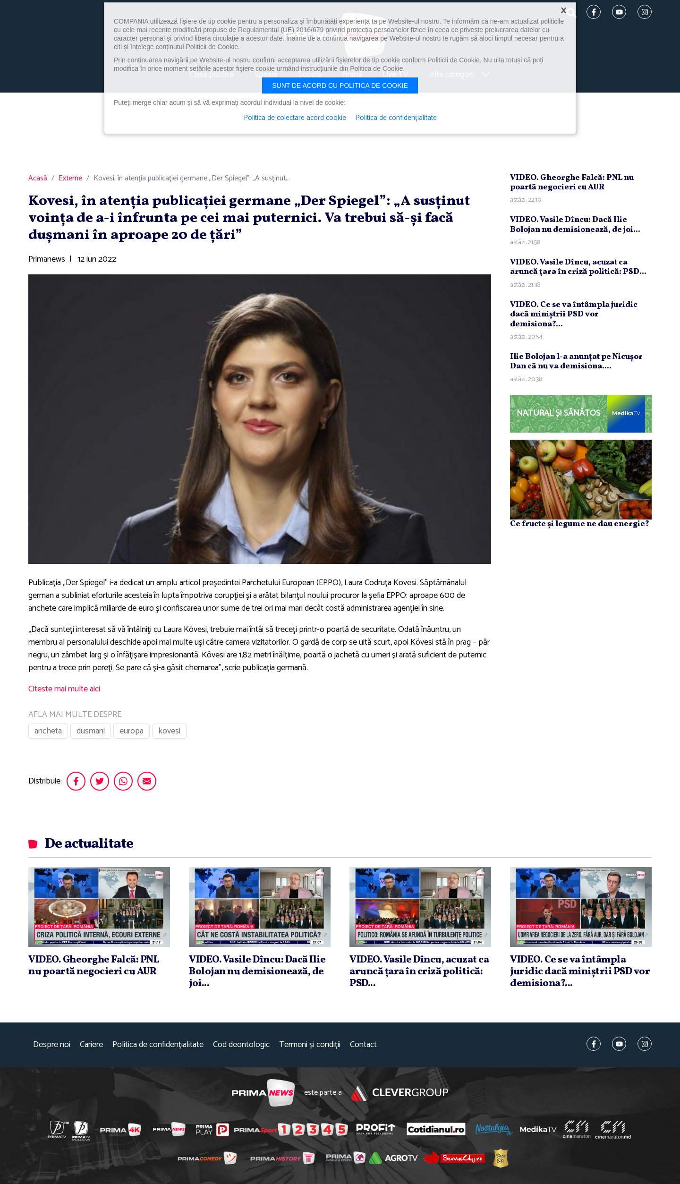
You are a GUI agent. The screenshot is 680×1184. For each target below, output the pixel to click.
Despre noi (51, 1045)
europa (131, 731)
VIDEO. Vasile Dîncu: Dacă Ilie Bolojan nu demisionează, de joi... (575, 224)
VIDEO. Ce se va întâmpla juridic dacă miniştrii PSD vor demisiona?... (574, 314)
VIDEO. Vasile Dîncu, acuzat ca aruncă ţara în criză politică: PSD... (578, 267)
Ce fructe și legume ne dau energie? (579, 524)
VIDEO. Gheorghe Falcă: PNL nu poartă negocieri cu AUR (572, 182)
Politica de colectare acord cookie (295, 118)
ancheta (48, 731)
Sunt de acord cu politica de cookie (340, 85)
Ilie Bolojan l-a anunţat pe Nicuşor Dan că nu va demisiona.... (576, 361)
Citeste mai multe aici (64, 689)
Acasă (37, 178)
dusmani (90, 731)
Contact (363, 1045)
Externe (70, 178)
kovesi (169, 731)
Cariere (91, 1045)
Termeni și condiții (309, 1045)
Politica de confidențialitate (158, 1045)
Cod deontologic (241, 1045)
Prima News (263, 1093)
